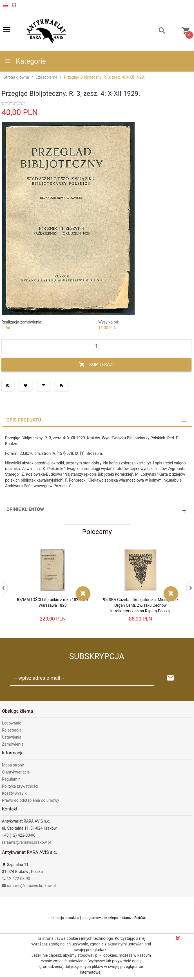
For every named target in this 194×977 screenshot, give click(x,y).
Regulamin (11, 779)
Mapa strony (13, 765)
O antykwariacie (16, 772)
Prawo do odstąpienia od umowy (30, 800)
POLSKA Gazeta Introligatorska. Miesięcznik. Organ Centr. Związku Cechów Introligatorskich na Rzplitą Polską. (140, 605)
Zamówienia (12, 744)
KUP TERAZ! (96, 365)
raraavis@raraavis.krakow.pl (26, 842)
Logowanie (11, 723)
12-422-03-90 (16, 878)
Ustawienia (11, 737)
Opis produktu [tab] (23, 420)
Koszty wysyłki (15, 793)
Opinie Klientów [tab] (25, 509)
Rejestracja (11, 730)
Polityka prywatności (20, 786)
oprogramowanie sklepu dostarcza (107, 918)
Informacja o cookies (63, 918)
